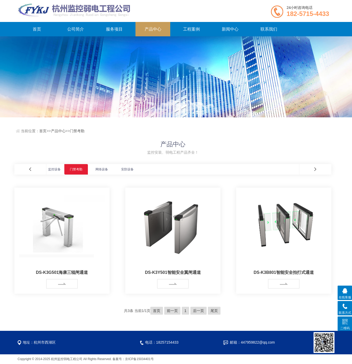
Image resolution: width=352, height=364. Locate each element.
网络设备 (101, 169)
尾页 (214, 311)
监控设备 (54, 169)
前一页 (172, 311)
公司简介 (75, 29)
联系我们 (268, 29)
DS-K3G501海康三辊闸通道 (62, 272)
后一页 (198, 311)
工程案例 (191, 29)
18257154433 (167, 342)
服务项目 (114, 29)
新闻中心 (230, 29)
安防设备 (127, 169)
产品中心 (153, 29)
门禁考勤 (77, 131)
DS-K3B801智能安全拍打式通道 (284, 272)
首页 (37, 29)
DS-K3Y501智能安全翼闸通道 (173, 272)
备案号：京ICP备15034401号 (133, 359)
